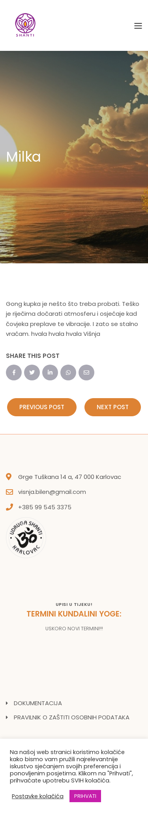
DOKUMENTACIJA (38, 703)
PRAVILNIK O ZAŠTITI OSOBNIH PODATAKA (71, 717)
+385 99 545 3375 (44, 507)
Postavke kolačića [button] (38, 796)
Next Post (113, 407)
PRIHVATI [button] (85, 796)
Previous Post (41, 407)
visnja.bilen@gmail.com (52, 492)
